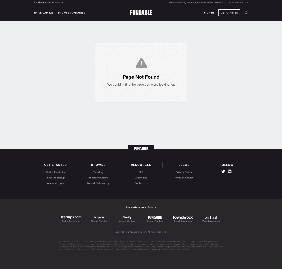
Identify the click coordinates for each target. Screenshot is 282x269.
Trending (98, 172)
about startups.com (238, 2)
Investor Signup (55, 177)
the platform (49, 2)
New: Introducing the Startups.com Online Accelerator (196, 2)
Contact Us (141, 183)
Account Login (55, 183)
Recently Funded (98, 177)
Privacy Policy (184, 172)
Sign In (209, 12)
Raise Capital (44, 12)
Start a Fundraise (55, 172)
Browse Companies (71, 12)
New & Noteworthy (98, 183)
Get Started (229, 12)
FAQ (141, 172)
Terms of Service (184, 177)
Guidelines (141, 177)
